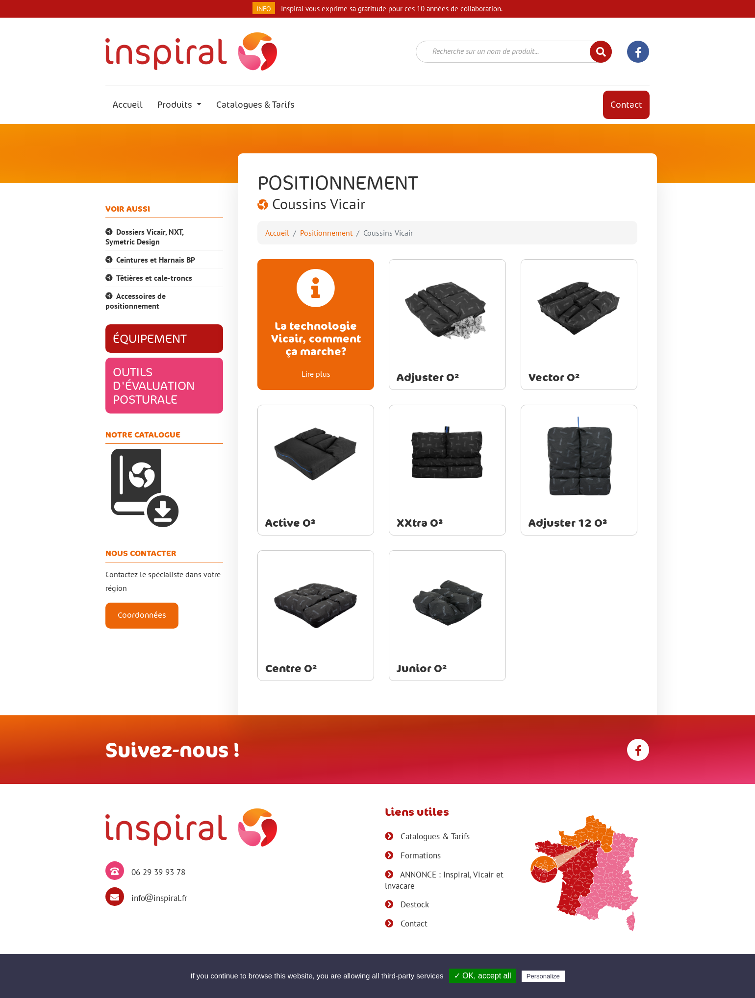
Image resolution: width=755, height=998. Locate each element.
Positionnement (326, 233)
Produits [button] (175, 104)
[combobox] (514, 52)
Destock (413, 904)
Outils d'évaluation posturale (154, 385)
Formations (419, 855)
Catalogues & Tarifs (255, 104)
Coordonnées (142, 615)
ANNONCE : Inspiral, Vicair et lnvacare (444, 880)
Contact (626, 104)
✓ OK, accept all (482, 976)
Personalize (543, 976)
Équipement (150, 338)
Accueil (131, 104)
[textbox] (507, 51)
